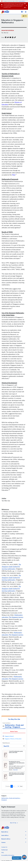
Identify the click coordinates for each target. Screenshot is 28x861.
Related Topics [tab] (14, 731)
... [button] (16, 786)
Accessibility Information (7, 855)
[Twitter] (8, 38)
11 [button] (18, 786)
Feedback (4, 850)
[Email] (10, 38)
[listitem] (4, 832)
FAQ (2, 852)
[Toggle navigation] (26, 12)
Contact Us (4, 847)
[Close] (27, 4)
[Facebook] (6, 38)
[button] (22, 12)
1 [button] (11, 786)
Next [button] (21, 786)
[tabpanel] (14, 737)
